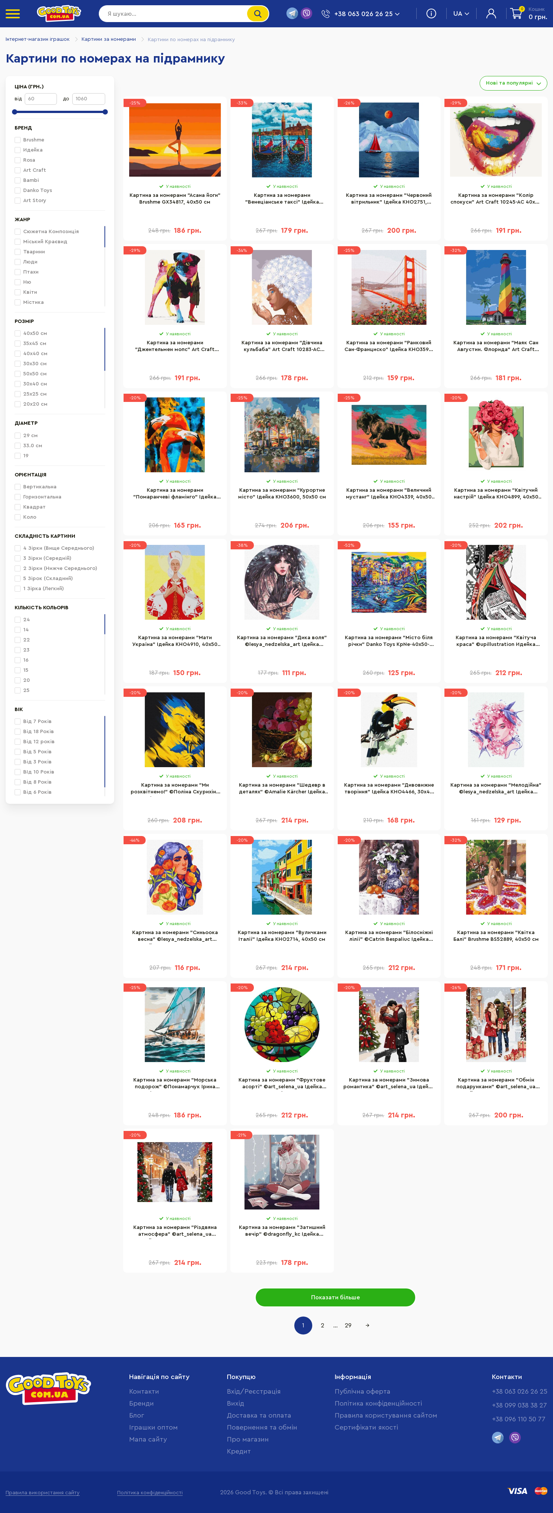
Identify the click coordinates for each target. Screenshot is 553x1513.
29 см (26, 436)
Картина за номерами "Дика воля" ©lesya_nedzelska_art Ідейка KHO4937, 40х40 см (282, 642)
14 (22, 630)
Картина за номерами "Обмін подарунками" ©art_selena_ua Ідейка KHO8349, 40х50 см (495, 1084)
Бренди (141, 1403)
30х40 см (31, 384)
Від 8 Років (33, 782)
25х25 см (31, 394)
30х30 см (31, 364)
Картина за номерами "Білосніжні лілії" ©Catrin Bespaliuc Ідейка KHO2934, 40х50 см (389, 937)
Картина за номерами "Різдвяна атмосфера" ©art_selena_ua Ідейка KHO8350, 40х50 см (175, 1232)
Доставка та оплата (259, 1415)
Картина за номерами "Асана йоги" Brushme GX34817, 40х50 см (175, 199)
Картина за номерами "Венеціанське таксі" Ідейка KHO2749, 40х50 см (282, 200)
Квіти (30, 292)
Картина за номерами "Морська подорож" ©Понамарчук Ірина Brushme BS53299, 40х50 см (174, 1084)
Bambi (27, 180)
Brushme (29, 140)
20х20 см (31, 404)
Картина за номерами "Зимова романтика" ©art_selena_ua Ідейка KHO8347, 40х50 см (388, 1084)
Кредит (239, 1451)
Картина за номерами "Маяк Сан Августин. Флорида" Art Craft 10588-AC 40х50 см (495, 347)
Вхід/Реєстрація (254, 1391)
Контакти (144, 1391)
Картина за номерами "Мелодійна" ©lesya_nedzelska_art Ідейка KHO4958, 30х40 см (495, 790)
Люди (30, 262)
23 (22, 650)
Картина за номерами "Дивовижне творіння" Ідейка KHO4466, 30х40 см (389, 790)
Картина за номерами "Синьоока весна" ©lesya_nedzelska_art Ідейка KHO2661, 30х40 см (175, 937)
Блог (136, 1415)
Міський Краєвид (45, 241)
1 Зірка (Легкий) (39, 589)
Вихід (235, 1403)
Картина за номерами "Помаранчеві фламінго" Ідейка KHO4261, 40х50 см (174, 495)
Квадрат (30, 507)
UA (461, 13)
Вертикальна (36, 487)
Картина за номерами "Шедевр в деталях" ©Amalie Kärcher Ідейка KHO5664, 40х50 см (282, 790)
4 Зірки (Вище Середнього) (54, 548)
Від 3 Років (33, 762)
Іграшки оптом (153, 1427)
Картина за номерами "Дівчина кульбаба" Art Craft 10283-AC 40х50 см (281, 347)
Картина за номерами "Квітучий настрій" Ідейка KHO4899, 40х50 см (496, 495)
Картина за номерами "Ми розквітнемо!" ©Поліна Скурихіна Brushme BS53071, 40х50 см (175, 790)
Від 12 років (35, 742)
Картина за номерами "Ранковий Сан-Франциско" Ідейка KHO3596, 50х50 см (388, 347)
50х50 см (31, 374)
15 (21, 670)
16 (21, 660)
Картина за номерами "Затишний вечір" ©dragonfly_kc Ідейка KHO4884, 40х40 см (282, 1232)
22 (22, 640)
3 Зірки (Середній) (43, 558)
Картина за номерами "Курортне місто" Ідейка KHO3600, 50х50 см (282, 494)
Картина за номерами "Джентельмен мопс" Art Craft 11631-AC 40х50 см (175, 347)
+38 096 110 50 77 (519, 1419)
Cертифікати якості (366, 1427)
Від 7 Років (33, 722)
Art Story (30, 201)
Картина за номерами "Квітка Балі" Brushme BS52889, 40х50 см (496, 936)
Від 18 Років (34, 732)
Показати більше (335, 1297)
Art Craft (30, 170)
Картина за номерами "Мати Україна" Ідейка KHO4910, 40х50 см (175, 642)
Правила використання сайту (43, 1492)
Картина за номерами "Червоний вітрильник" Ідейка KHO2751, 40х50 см (389, 200)
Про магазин (248, 1439)
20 (22, 680)
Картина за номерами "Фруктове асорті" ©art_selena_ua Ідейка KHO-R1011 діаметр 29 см (281, 1084)
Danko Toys (33, 190)
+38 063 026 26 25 (519, 1391)
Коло (25, 517)
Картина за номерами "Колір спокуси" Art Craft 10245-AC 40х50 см (495, 200)
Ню (27, 282)
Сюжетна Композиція (51, 231)
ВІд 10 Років (34, 772)
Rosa (25, 160)
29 (348, 1326)
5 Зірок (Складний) (44, 579)
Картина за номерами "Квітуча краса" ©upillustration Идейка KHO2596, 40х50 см (496, 642)
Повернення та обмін (262, 1427)
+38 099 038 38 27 (519, 1405)
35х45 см (30, 344)
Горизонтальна (38, 497)
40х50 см (31, 333)
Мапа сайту (148, 1439)
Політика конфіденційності (378, 1403)
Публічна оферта (363, 1391)
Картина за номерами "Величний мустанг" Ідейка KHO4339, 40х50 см (389, 495)
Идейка (29, 150)
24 (22, 620)
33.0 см (28, 446)
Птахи (31, 272)
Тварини (34, 251)
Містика (33, 302)
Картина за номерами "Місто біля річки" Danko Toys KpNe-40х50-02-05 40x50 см (389, 642)
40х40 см (31, 354)
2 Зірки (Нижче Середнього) (56, 568)
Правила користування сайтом (386, 1415)
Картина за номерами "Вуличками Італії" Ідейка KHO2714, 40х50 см (282, 936)
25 (22, 690)
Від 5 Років (33, 752)
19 (21, 456)
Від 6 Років (33, 792)
